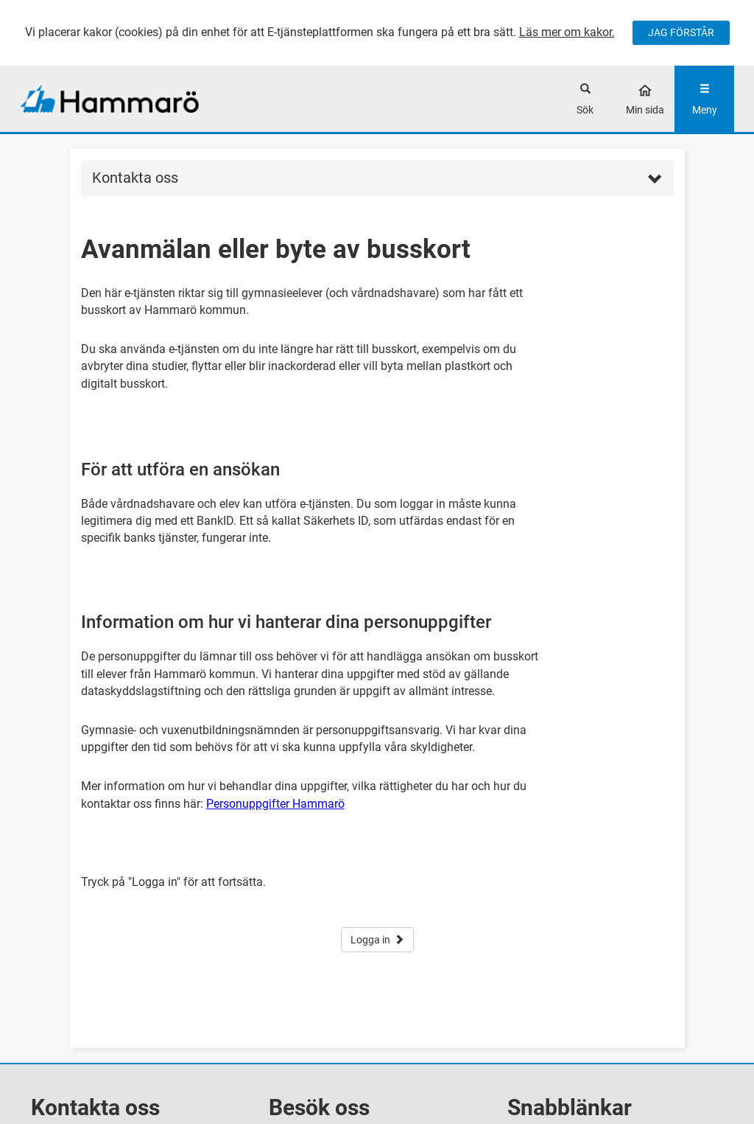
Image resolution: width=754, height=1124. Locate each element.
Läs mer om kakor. (567, 32)
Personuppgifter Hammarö (275, 804)
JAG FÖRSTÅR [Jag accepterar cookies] (681, 32)
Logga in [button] (377, 940)
